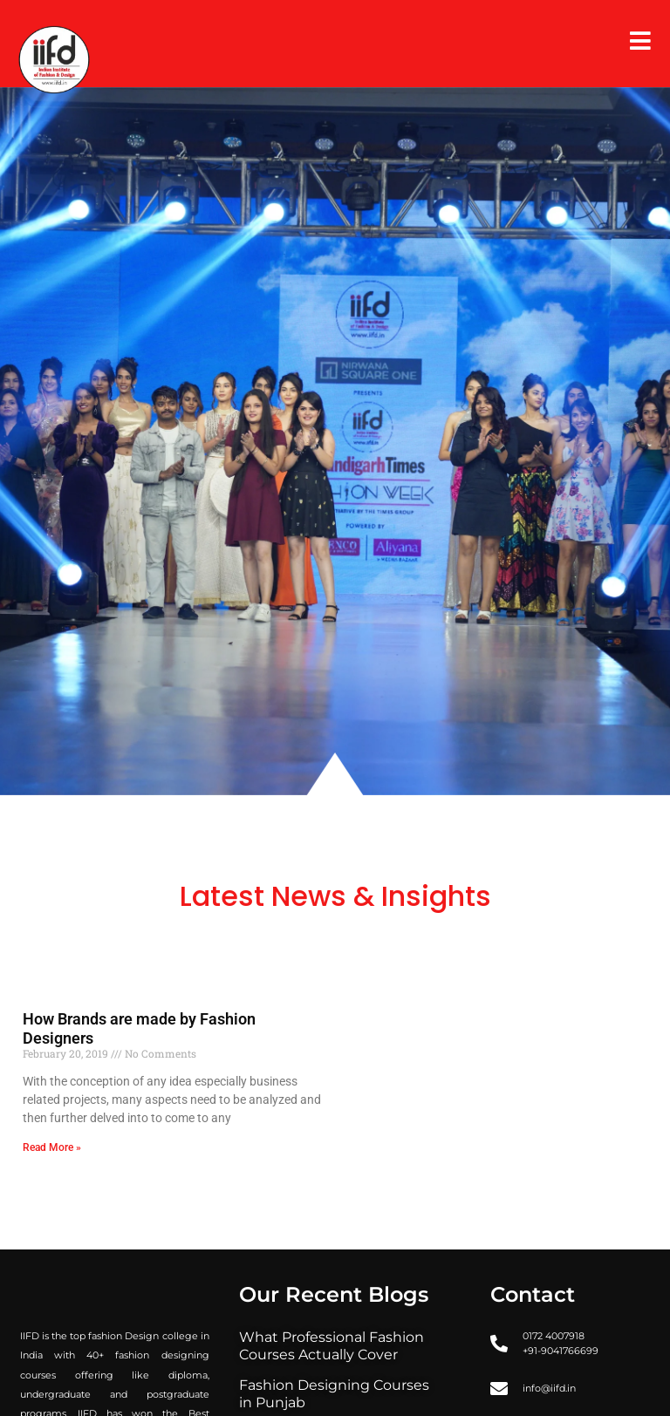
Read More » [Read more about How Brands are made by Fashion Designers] (52, 1147)
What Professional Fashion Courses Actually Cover (331, 1346)
